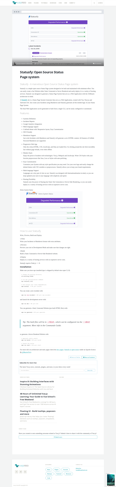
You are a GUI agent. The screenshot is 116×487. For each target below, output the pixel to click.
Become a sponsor (111, 485)
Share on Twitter (75, 357)
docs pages (59, 350)
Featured (58, 473)
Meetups (49, 473)
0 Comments (98, 63)
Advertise (78, 468)
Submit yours (58, 437)
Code (60, 3)
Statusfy (24, 100)
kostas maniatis (21, 63)
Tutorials (44, 3)
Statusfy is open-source (71, 350)
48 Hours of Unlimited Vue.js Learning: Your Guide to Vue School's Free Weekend (37, 396)
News (29, 3)
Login (100, 3)
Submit (72, 3)
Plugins (36, 3)
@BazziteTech (26, 352)
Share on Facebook (89, 357)
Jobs (65, 3)
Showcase (53, 3)
